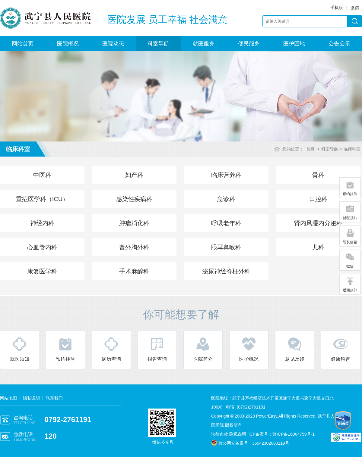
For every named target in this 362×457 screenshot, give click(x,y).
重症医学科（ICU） (42, 199)
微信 (349, 260)
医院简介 (203, 349)
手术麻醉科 (134, 271)
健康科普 (340, 349)
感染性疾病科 (134, 199)
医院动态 (113, 44)
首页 (310, 149)
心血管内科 (42, 247)
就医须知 (19, 349)
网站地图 (8, 398)
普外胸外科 (134, 247)
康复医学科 (42, 271)
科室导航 (158, 44)
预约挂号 (65, 349)
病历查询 (111, 349)
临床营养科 (226, 175)
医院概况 (68, 44)
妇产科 (134, 175)
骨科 (318, 175)
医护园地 (294, 44)
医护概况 (249, 349)
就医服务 (203, 44)
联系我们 (54, 398)
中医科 (42, 175)
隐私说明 (31, 398)
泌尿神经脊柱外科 (226, 271)
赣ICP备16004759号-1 (293, 434)
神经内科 (42, 223)
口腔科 (318, 199)
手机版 (336, 7)
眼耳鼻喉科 (226, 247)
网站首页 (22, 44)
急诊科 (226, 199)
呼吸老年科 (226, 223)
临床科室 (352, 149)
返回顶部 (350, 284)
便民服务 (249, 44)
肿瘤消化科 (134, 223)
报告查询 (157, 349)
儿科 (318, 247)
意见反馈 (294, 349)
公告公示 (339, 44)
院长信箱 (350, 236)
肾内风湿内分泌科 (318, 223)
